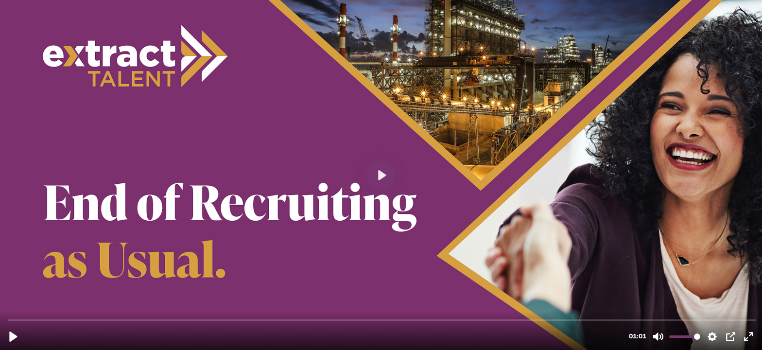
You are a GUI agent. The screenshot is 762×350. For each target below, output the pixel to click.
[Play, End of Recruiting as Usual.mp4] (13, 336)
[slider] (382, 319)
